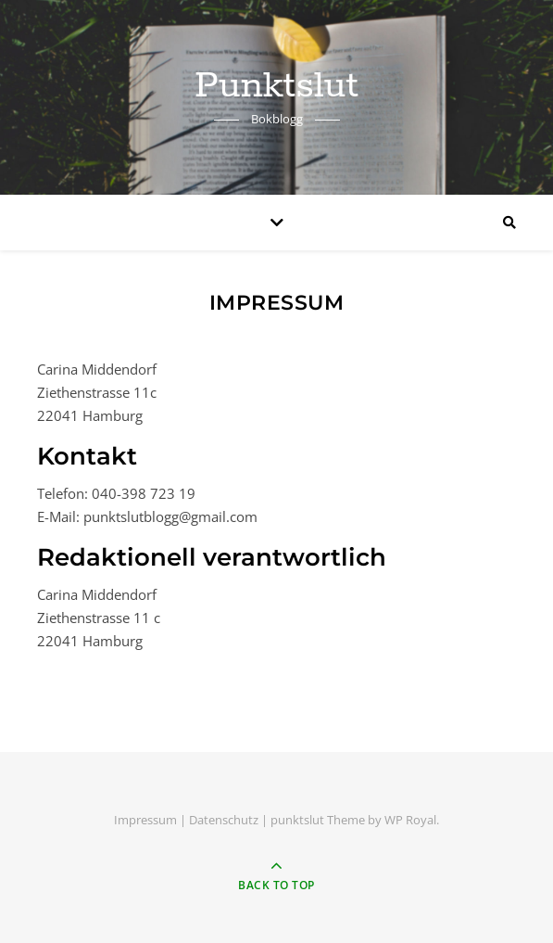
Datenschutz (223, 819)
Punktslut (276, 86)
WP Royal (410, 819)
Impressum (145, 819)
